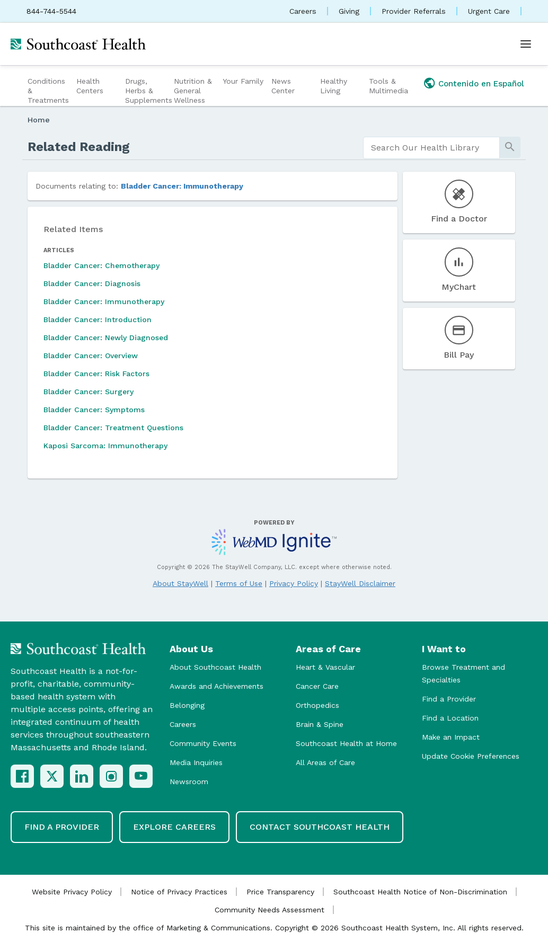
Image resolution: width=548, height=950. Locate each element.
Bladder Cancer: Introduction (97, 319)
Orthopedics (317, 705)
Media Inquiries (196, 762)
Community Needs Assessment (269, 909)
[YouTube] (141, 776)
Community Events (203, 743)
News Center (283, 86)
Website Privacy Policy (72, 891)
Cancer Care (317, 686)
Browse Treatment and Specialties (463, 673)
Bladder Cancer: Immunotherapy (182, 186)
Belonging (187, 705)
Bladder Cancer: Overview (90, 355)
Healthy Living (333, 86)
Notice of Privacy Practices (179, 891)
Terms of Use (238, 583)
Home (39, 120)
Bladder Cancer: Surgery (88, 391)
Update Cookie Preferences (470, 756)
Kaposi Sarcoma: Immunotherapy (105, 445)
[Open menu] (525, 44)
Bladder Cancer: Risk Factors (96, 373)
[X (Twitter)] (52, 776)
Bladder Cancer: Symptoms (94, 409)
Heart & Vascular (325, 667)
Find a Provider (449, 699)
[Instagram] (111, 776)
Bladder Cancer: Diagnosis (91, 283)
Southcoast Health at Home (346, 743)
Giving (349, 11)
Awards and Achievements (216, 686)
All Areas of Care (325, 762)
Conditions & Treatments (48, 90)
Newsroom (189, 781)
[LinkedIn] (81, 776)
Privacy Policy (293, 583)
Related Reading (79, 146)
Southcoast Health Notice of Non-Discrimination (420, 891)
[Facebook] (22, 776)
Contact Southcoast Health (320, 827)
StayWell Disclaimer (360, 583)
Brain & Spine (319, 724)
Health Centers (89, 86)
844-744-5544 (51, 11)
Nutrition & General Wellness (193, 90)
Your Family (243, 81)
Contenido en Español (481, 83)
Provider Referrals (414, 11)
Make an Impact (451, 737)
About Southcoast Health (215, 667)
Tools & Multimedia (388, 86)
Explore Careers (174, 827)
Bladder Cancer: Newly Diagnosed (105, 337)
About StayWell (180, 583)
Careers (302, 11)
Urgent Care (489, 11)
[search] (431, 148)
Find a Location (450, 718)
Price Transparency (280, 891)
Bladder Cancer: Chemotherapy (101, 265)
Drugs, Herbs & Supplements (148, 90)
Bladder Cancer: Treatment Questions (113, 427)
